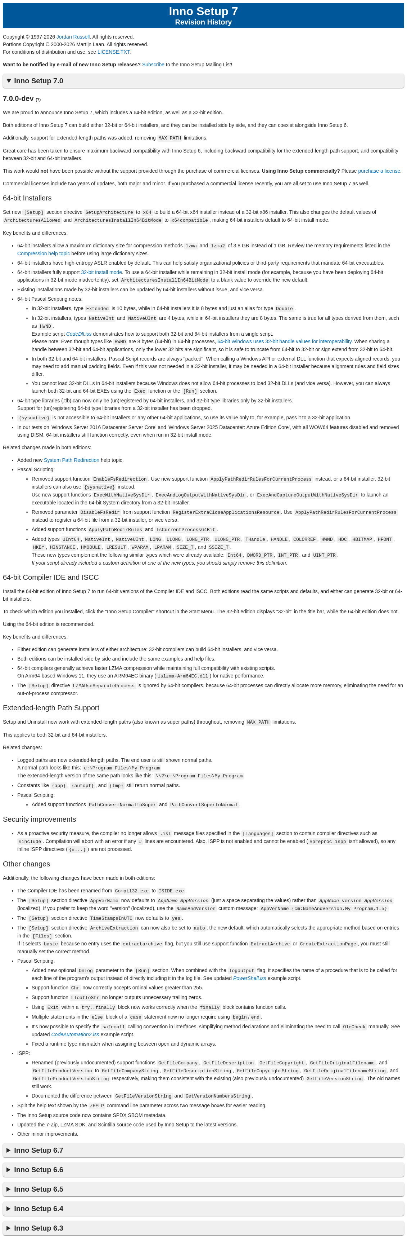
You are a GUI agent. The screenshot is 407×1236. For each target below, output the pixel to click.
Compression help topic (43, 252)
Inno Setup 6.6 (38, 1153)
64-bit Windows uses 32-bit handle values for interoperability (284, 338)
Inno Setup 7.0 (38, 81)
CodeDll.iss (79, 331)
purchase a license (379, 170)
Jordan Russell (73, 37)
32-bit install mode (101, 271)
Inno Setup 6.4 (38, 1192)
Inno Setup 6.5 (38, 1172)
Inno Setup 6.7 (38, 1133)
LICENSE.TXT (114, 52)
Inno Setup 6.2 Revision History (38, 1227)
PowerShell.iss (249, 965)
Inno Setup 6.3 (38, 1211)
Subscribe (153, 64)
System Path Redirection (71, 456)
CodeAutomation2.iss (75, 1019)
